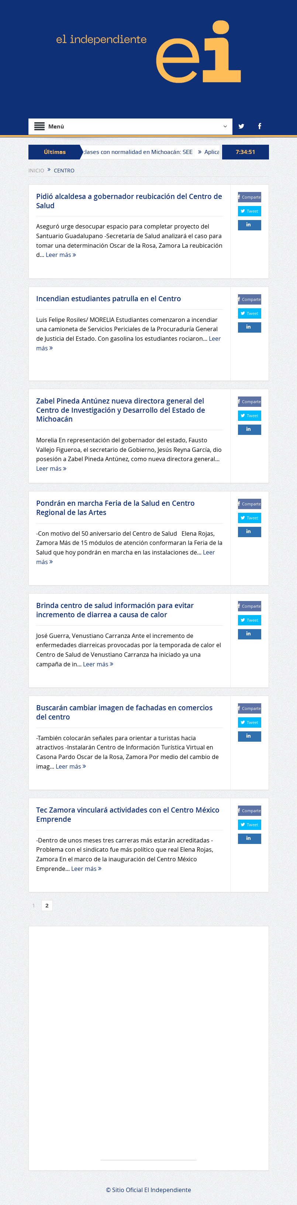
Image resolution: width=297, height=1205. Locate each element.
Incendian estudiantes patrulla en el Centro (108, 298)
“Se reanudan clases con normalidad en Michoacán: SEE (128, 151)
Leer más (61, 255)
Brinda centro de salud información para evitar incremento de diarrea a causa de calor (115, 610)
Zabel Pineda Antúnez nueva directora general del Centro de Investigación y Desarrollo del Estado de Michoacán (120, 410)
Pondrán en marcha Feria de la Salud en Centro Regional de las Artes (115, 507)
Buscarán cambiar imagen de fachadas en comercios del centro (124, 712)
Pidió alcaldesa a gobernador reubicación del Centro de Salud (129, 201)
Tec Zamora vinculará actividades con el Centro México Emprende (128, 814)
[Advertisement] (149, 1047)
